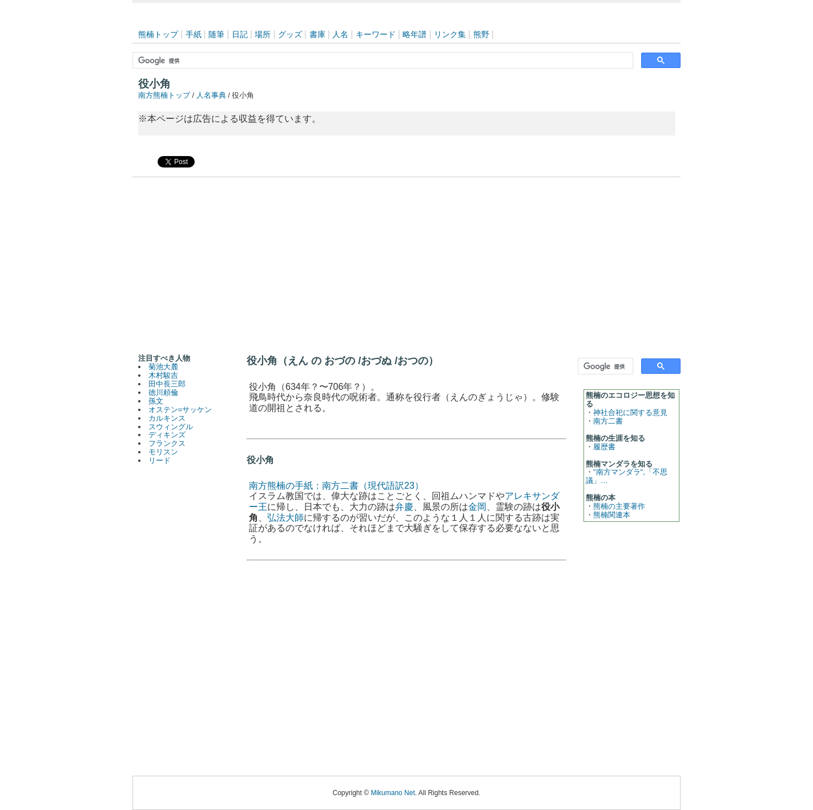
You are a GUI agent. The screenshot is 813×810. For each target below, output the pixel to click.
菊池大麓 (163, 366)
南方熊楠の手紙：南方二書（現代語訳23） (336, 485)
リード (159, 460)
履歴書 (604, 446)
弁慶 (404, 507)
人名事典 (211, 95)
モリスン (163, 452)
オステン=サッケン (180, 409)
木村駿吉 (163, 375)
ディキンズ (167, 434)
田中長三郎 (167, 384)
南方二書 (608, 421)
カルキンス (167, 418)
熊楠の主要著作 (619, 506)
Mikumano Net (392, 793)
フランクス (167, 443)
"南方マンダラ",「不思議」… (626, 476)
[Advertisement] (406, 263)
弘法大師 (285, 517)
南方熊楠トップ (164, 95)
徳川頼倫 (163, 392)
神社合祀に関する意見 (630, 412)
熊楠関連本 (611, 514)
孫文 (155, 401)
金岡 (477, 507)
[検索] (381, 60)
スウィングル (170, 426)
